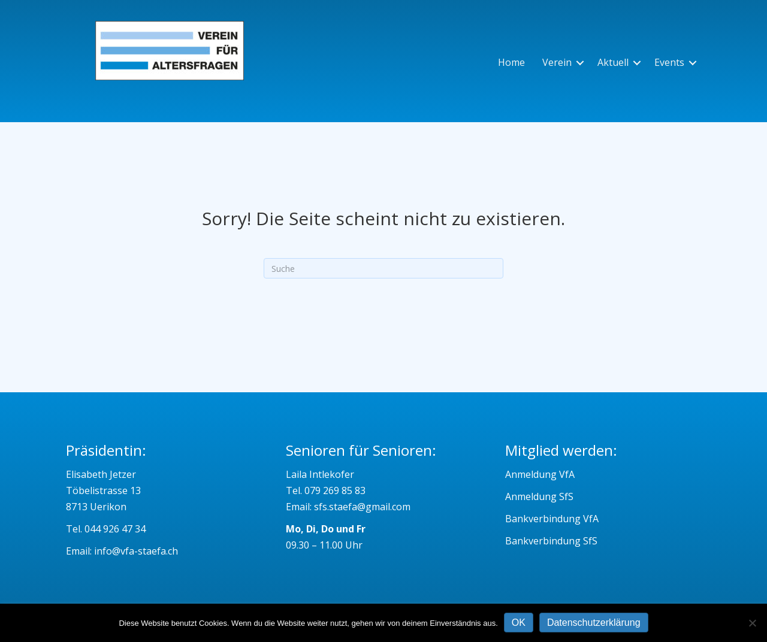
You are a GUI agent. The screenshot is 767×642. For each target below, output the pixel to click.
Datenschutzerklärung (594, 622)
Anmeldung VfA (540, 474)
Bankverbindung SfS (551, 540)
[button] (580, 62)
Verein (557, 62)
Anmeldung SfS (539, 496)
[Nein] (752, 623)
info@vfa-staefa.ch (136, 551)
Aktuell (613, 62)
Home (511, 62)
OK (519, 622)
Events (669, 62)
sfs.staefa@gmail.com (362, 506)
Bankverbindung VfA (552, 518)
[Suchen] (383, 268)
